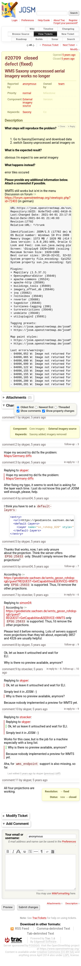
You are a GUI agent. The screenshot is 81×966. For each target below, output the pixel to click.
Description (71, 912)
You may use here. (56, 902)
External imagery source (27, 102)
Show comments (31, 410)
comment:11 (10, 782)
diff (58, 776)
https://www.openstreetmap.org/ (59, 957)
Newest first (46, 407)
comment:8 (9, 647)
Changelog (68, 29)
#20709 (13, 58)
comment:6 (9, 567)
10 (77, 671)
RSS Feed (22, 938)
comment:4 (9, 498)
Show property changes (60, 410)
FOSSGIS (34, 954)
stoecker (25, 719)
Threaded (64, 407)
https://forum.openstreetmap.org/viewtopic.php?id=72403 (37, 198)
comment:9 (9, 671)
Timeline (48, 29)
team (61, 83)
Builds (39, 39)
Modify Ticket (16, 818)
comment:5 (9, 542)
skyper (24, 470)
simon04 (25, 604)
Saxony (27, 112)
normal (27, 93)
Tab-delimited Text (40, 942)
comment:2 (9, 444)
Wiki (32, 29)
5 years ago (68, 54)
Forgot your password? (66, 23)
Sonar (55, 39)
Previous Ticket (50, 45)
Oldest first (27, 407)
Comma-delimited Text (53, 938)
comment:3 (9, 462)
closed (31, 58)
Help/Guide (44, 20)
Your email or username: (14, 838)
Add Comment (17, 826)
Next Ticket (69, 45)
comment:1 (9, 417)
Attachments (19, 397)
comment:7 (9, 596)
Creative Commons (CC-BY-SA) (55, 961)
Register (73, 20)
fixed (26, 64)
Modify (74, 49)
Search (71, 39)
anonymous (30, 83)
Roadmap (21, 39)
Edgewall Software (45, 950)
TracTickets (39, 927)
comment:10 (10, 711)
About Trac (59, 20)
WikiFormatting (61, 902)
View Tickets (45, 33)
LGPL (66, 964)
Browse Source (20, 33)
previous (49, 776)
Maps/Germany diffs (18, 456)
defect (11, 64)
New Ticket (68, 33)
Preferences (27, 20)
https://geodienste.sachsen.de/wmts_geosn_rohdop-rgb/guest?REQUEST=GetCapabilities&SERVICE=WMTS (41, 579)
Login (14, 20)
